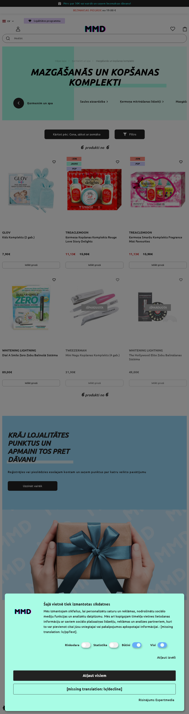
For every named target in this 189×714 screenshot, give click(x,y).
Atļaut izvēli (166, 657)
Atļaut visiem (94, 675)
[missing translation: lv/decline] (94, 689)
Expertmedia (164, 700)
